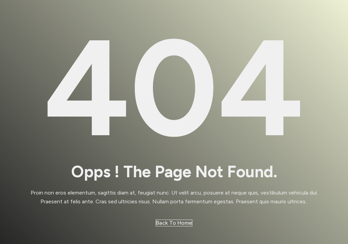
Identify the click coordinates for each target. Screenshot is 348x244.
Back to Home (174, 223)
